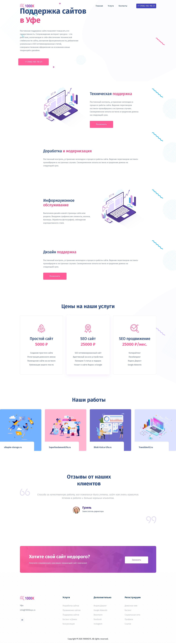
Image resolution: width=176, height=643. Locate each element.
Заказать (136, 560)
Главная (99, 6)
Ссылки (128, 624)
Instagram (98, 624)
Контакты (123, 6)
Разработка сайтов (71, 606)
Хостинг (128, 610)
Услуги (111, 6)
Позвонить (101, 124)
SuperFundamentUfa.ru (60, 447)
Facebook (98, 619)
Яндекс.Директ (100, 606)
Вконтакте (98, 615)
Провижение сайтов (71, 610)
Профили (129, 619)
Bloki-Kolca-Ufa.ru (102, 447)
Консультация (69, 624)
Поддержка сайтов (71, 615)
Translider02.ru (146, 447)
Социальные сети (132, 615)
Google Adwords (100, 610)
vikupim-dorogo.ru (13, 447)
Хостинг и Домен (70, 619)
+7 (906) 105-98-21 (146, 6)
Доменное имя (131, 606)
